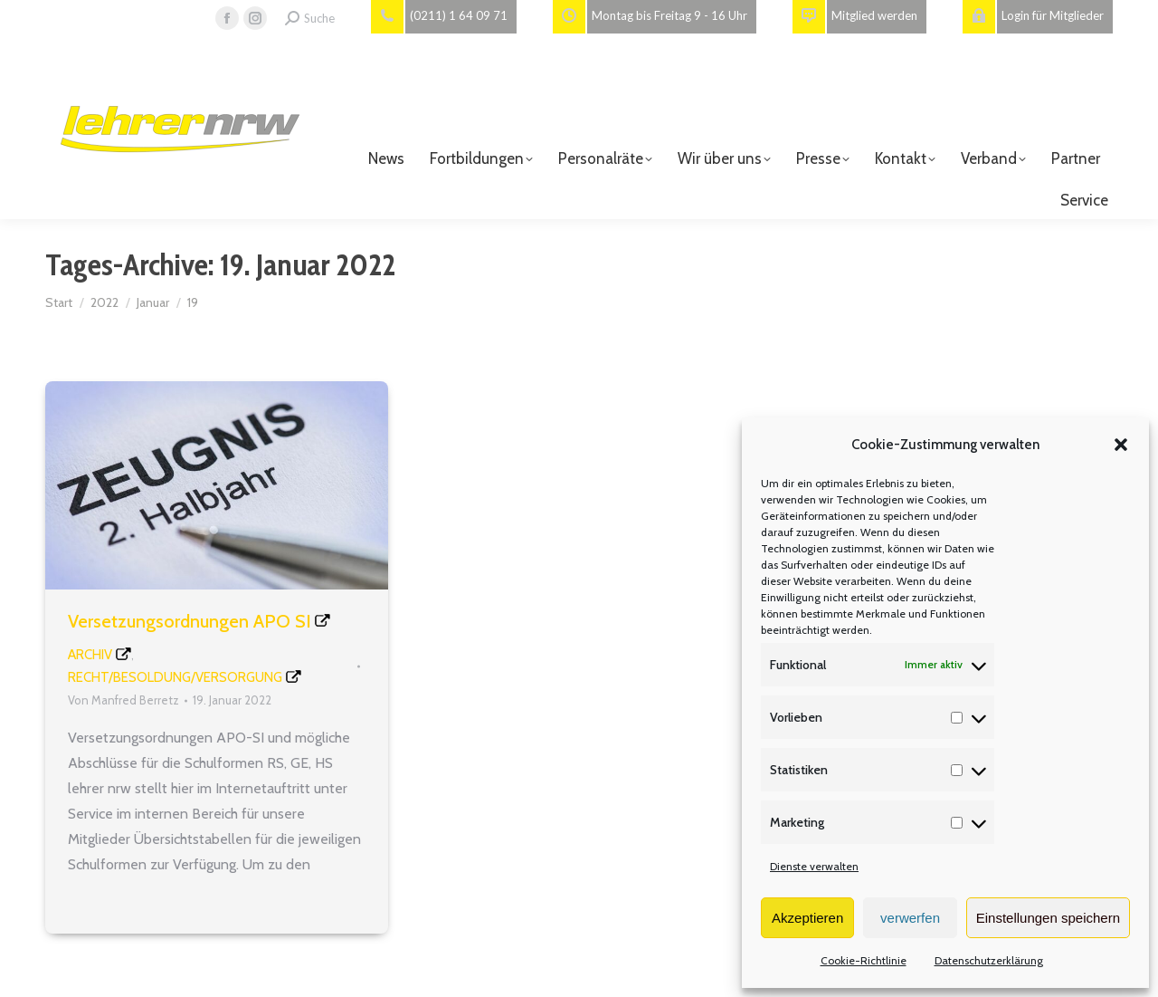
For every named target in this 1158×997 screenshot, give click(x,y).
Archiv (90, 655)
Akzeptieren (807, 917)
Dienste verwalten (814, 866)
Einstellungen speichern (1048, 917)
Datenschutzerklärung (989, 960)
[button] (1121, 445)
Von (123, 700)
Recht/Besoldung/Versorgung (175, 677)
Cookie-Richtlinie (863, 960)
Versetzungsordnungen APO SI (189, 621)
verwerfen (910, 917)
